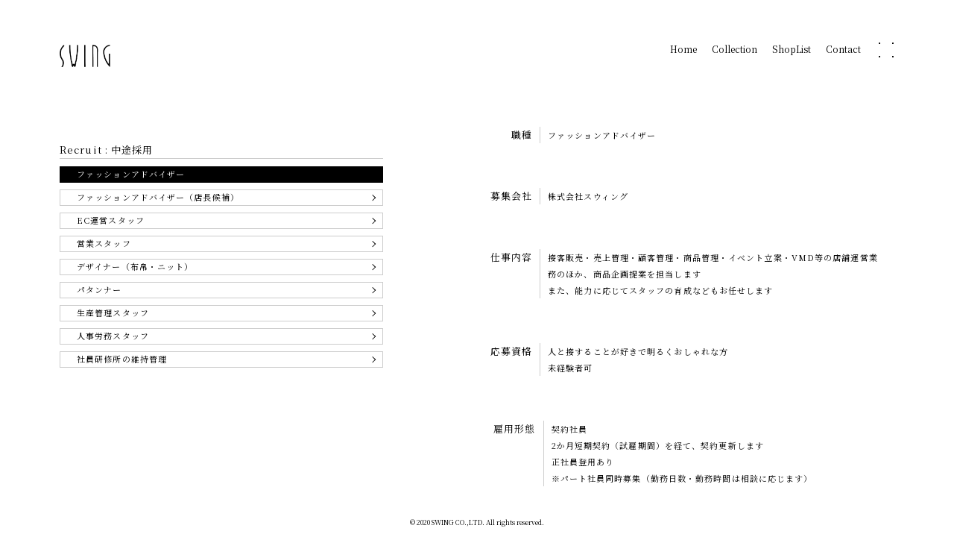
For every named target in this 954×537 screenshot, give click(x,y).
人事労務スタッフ (113, 336)
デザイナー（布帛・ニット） (135, 266)
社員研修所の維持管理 (122, 359)
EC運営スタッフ (111, 220)
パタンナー (99, 289)
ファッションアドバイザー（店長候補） (158, 197)
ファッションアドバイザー (131, 174)
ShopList (791, 50)
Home (683, 50)
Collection (734, 50)
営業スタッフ (104, 243)
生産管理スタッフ (113, 312)
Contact (843, 50)
